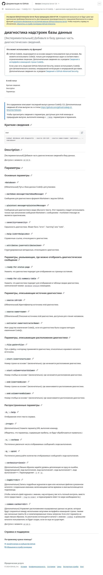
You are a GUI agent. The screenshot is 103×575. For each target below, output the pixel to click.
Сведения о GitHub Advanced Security (62, 71)
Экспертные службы (71, 567)
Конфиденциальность (37, 567)
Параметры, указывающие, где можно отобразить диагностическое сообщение (43, 258)
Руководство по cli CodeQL (43, 9)
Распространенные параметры (23, 405)
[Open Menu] (99, 3)
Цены (59, 567)
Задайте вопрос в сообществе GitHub (19, 544)
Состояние (51, 567)
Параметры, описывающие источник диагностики (34, 293)
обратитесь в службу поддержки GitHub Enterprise (36, 24)
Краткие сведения (18, 125)
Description (13, 150)
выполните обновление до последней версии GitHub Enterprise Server (40, 21)
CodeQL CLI (26, 9)
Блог (82, 567)
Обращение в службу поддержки (18, 547)
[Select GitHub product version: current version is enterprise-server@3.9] (47, 3)
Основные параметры (18, 175)
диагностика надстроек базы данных (70, 9)
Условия (24, 567)
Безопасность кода (12, 9)
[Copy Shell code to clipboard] (82, 132)
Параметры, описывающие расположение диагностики (37, 337)
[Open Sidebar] (2, 9)
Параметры (13, 168)
